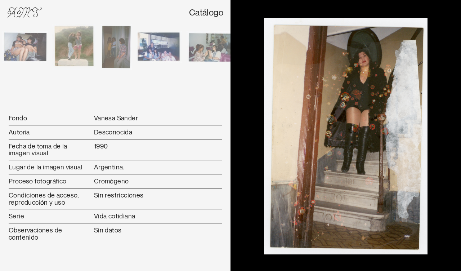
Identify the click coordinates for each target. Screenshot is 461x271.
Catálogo (206, 12)
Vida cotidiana (114, 216)
